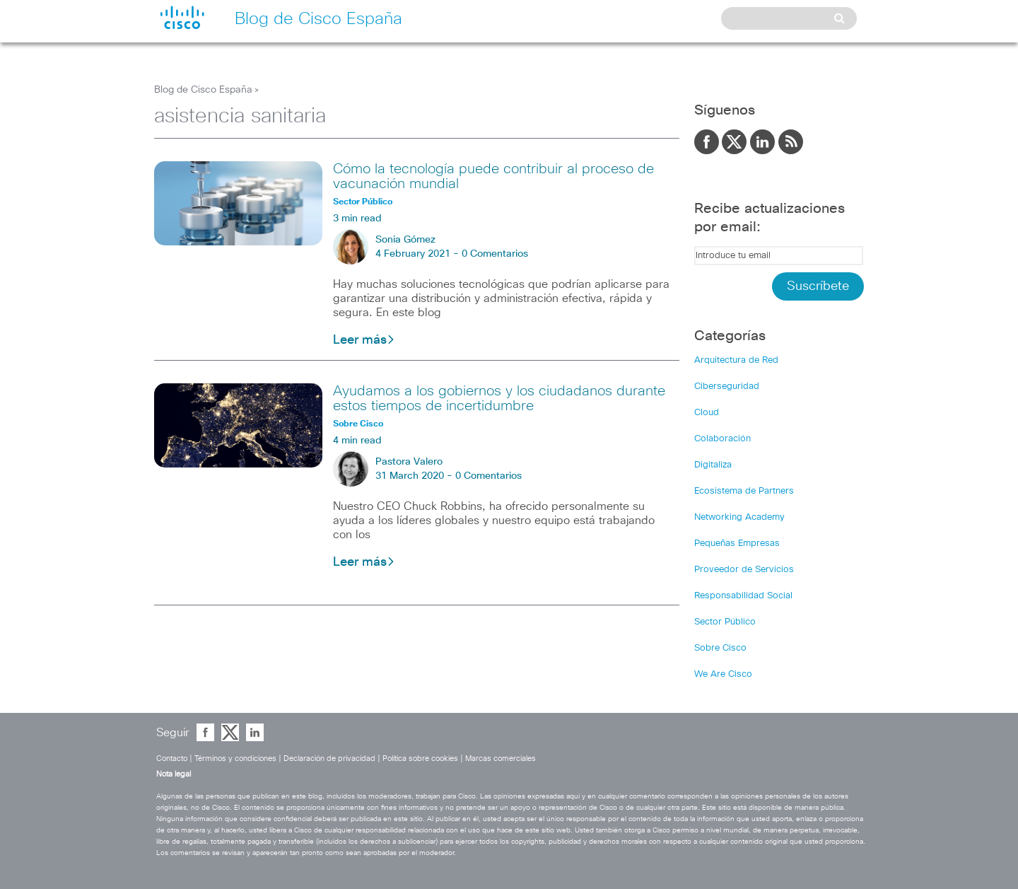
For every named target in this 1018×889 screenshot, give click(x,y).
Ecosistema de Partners (744, 491)
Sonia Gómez (405, 240)
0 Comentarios (495, 254)
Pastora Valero (409, 462)
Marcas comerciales (500, 758)
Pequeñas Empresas (737, 543)
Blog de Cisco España (203, 90)
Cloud (706, 412)
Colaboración (722, 438)
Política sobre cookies (420, 758)
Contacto (171, 758)
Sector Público (725, 622)
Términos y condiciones (235, 758)
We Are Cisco (723, 674)
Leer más (364, 340)
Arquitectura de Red (736, 360)
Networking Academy (739, 517)
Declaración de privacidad (329, 758)
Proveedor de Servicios (744, 569)
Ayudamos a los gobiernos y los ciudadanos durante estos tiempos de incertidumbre (499, 398)
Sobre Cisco (720, 648)
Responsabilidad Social (743, 595)
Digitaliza (713, 465)
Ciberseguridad (726, 386)
